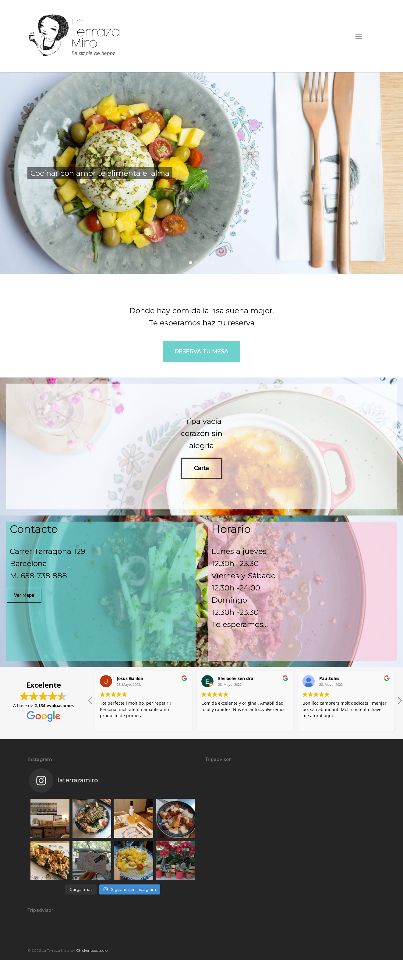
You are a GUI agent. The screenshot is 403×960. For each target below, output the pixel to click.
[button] (358, 36)
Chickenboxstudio (92, 950)
